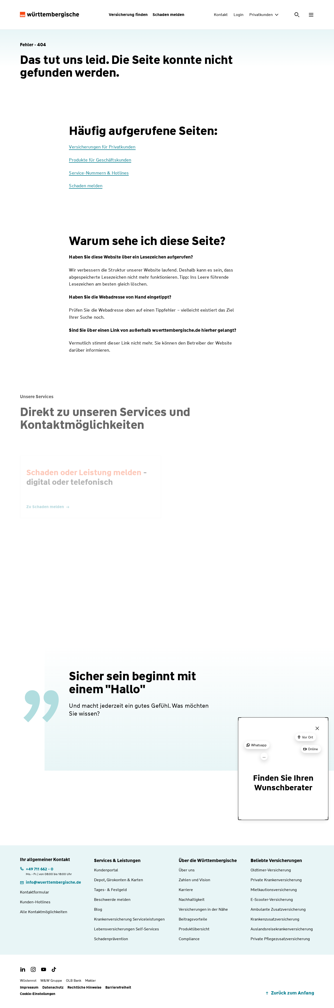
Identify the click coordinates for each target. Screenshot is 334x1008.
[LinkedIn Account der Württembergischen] (23, 969)
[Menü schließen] (317, 728)
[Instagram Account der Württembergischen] (33, 969)
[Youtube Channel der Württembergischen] (44, 969)
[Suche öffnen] (297, 15)
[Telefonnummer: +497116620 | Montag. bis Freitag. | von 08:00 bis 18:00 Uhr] (46, 871)
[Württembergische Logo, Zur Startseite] (49, 15)
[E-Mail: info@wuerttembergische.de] (50, 882)
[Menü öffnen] (311, 15)
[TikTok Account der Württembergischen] (54, 969)
